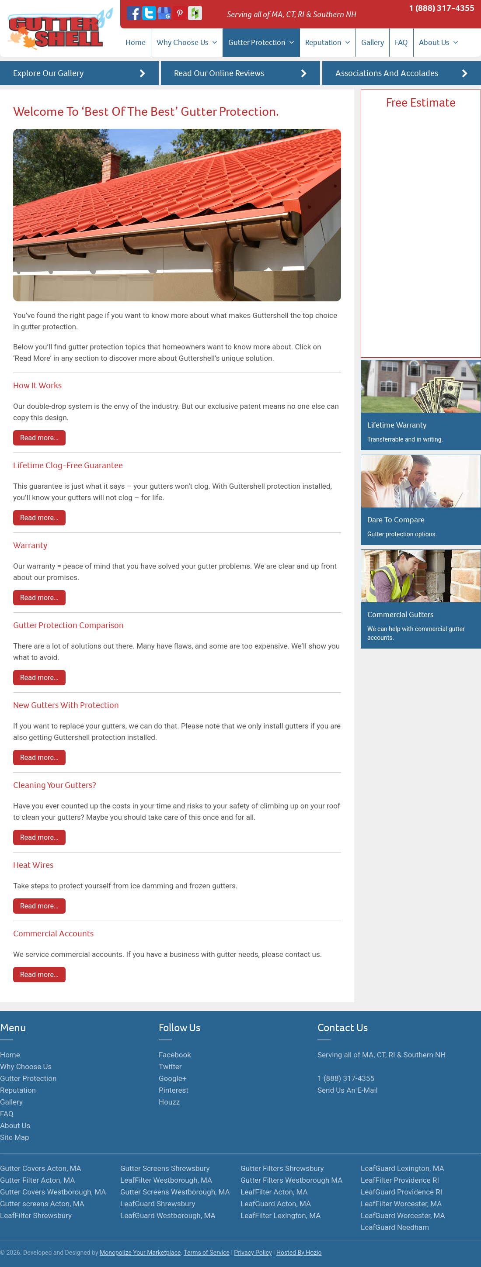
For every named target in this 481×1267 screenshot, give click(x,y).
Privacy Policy (253, 1252)
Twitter (170, 1066)
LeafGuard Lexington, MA (402, 1168)
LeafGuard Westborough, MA (168, 1215)
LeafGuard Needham (395, 1227)
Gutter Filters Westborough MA (291, 1180)
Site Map (14, 1137)
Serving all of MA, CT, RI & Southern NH (381, 1054)
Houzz (169, 1102)
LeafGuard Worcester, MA (403, 1215)
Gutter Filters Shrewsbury (282, 1168)
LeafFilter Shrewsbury (36, 1215)
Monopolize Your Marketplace (140, 1252)
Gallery (372, 42)
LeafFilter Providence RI (400, 1180)
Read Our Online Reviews (240, 73)
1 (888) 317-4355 (441, 8)
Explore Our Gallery (79, 73)
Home (135, 42)
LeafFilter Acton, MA (274, 1192)
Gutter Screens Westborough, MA (175, 1192)
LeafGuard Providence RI (401, 1192)
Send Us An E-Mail (347, 1090)
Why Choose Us (187, 42)
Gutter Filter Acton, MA (37, 1180)
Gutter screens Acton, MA (42, 1203)
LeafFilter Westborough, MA (166, 1180)
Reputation (327, 42)
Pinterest (173, 1090)
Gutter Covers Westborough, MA (53, 1192)
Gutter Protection (261, 42)
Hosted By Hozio (299, 1252)
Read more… (39, 438)
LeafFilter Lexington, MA (280, 1215)
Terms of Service (207, 1252)
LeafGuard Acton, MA (275, 1203)
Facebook (175, 1054)
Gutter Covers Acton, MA (40, 1168)
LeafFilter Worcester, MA (401, 1203)
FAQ (401, 42)
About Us (438, 42)
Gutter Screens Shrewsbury (165, 1168)
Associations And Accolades (401, 73)
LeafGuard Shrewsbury (157, 1203)
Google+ (172, 1078)
